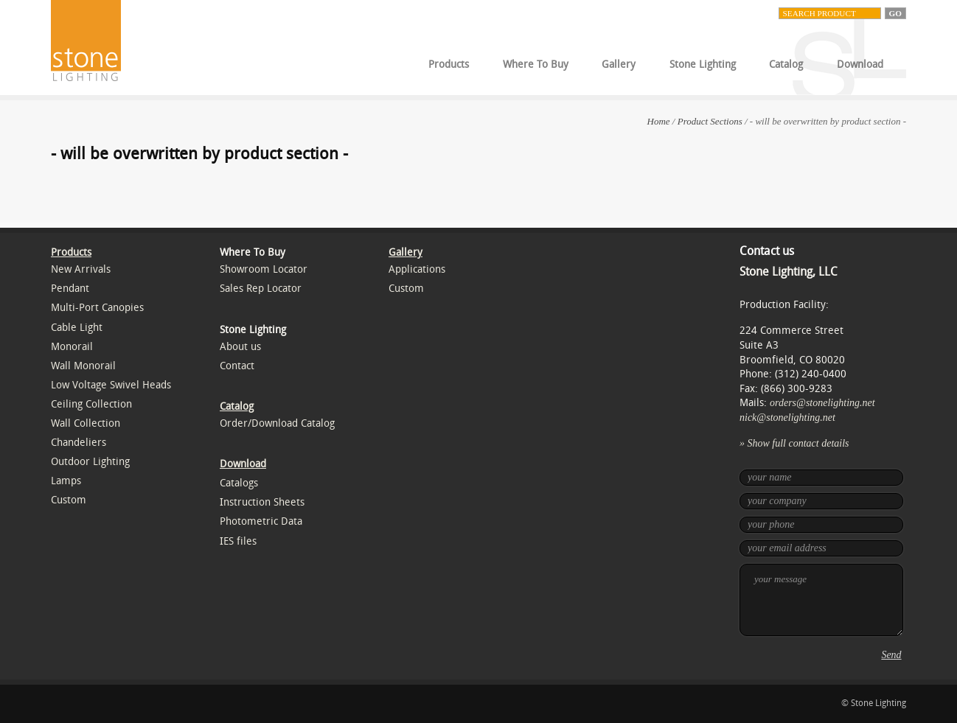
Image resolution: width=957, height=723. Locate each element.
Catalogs (239, 483)
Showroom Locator (263, 269)
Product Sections (710, 121)
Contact (237, 366)
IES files (238, 541)
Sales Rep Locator (261, 288)
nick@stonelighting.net (787, 417)
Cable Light (76, 327)
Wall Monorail (83, 366)
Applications (417, 269)
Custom (68, 500)
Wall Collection (85, 423)
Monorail (72, 346)
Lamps (66, 481)
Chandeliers (78, 442)
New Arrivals (81, 269)
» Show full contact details (794, 443)
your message (821, 600)
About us (240, 346)
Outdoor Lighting (90, 461)
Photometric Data (261, 521)
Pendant (70, 288)
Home (658, 121)
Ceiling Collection (91, 404)
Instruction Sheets (262, 502)
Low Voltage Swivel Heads (111, 385)
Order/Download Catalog (277, 423)
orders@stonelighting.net (822, 402)
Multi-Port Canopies (97, 307)
